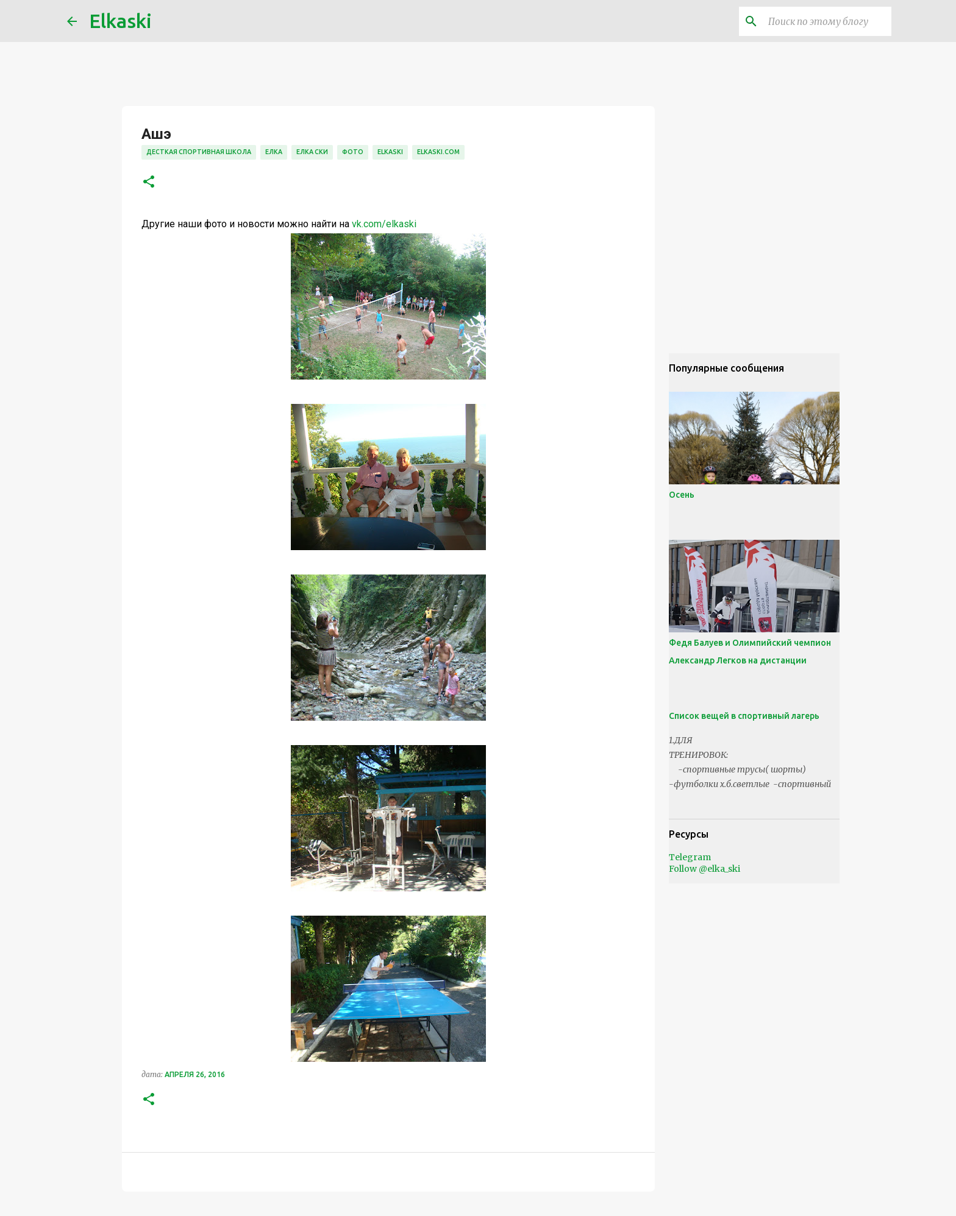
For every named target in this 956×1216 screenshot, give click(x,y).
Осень (681, 495)
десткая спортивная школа (198, 151)
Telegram (690, 857)
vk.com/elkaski (384, 224)
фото (352, 151)
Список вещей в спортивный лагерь (744, 716)
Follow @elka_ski (704, 868)
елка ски (312, 151)
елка (273, 151)
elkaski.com (438, 151)
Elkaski (120, 21)
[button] (148, 182)
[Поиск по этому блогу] (827, 21)
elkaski (390, 151)
